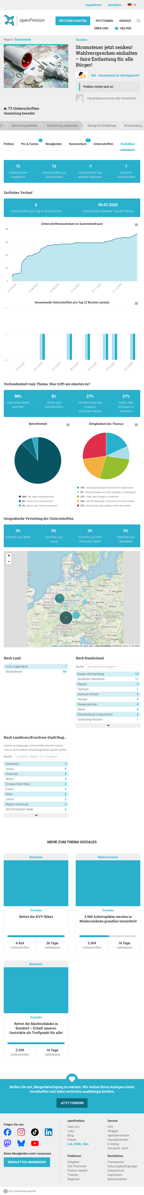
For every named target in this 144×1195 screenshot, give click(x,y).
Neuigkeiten (54, 144)
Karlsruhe (36, 857)
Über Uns (101, 28)
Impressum (115, 1175)
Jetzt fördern (72, 1103)
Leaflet (54, 646)
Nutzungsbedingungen (123, 1166)
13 (136, 674)
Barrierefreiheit (117, 1179)
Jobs (71, 1131)
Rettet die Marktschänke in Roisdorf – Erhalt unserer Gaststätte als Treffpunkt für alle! (36, 1028)
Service (125, 21)
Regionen (74, 1179)
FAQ (110, 1127)
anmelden (114, 5)
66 (64, 671)
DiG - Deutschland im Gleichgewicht (115, 75)
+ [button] (9, 556)
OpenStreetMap (103, 646)
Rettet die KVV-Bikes (36, 916)
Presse (72, 1139)
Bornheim (36, 964)
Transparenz (116, 1162)
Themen (73, 1175)
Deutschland (22, 39)
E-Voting (113, 1144)
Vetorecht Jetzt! (118, 1148)
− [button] (9, 562)
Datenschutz (116, 1170)
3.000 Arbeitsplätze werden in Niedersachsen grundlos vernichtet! (108, 918)
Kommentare (78, 142)
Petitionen (105, 21)
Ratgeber (73, 1162)
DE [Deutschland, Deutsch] (132, 5)
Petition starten (72, 21)
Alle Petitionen (77, 1166)
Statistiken (127, 144)
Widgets (113, 1131)
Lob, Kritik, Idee (78, 1144)
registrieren (93, 5)
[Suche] (138, 20)
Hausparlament (118, 1139)
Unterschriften (103, 144)
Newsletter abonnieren (27, 1162)
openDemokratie (118, 1135)
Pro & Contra (29, 142)
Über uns (73, 1127)
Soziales (81, 40)
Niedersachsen (108, 857)
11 (136, 679)
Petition (9, 144)
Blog (71, 1135)
